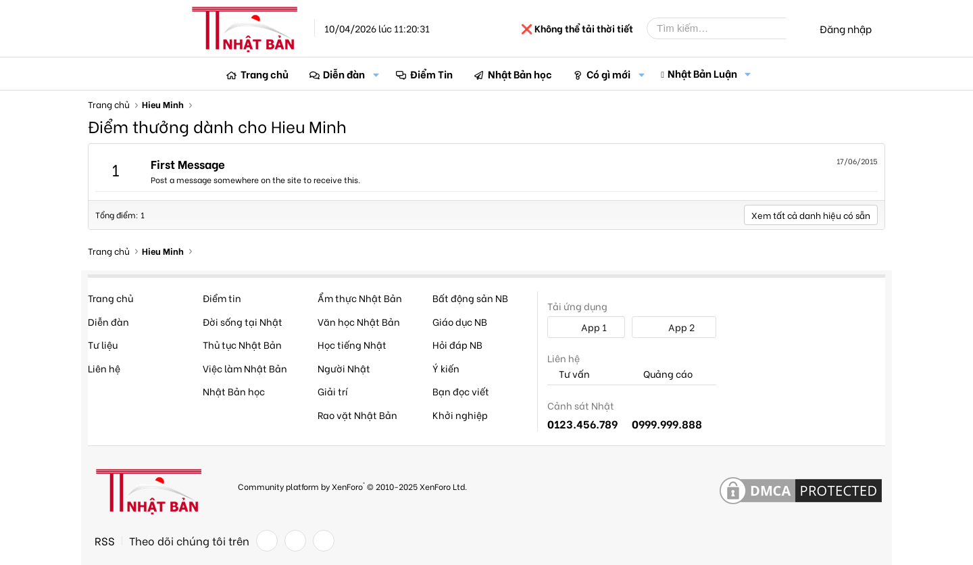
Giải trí (333, 391)
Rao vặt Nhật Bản (357, 415)
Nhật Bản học (520, 73)
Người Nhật (344, 368)
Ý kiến (445, 368)
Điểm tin (222, 298)
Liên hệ (104, 368)
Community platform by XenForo (352, 485)
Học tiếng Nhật (352, 344)
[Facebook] (267, 540)
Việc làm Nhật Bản (245, 368)
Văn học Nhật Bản (359, 321)
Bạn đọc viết (460, 391)
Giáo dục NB (459, 321)
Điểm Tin (431, 73)
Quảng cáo (662, 374)
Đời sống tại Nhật (242, 321)
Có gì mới (608, 73)
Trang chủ (265, 73)
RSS (105, 540)
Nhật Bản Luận (702, 73)
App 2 (674, 327)
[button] (375, 74)
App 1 (586, 327)
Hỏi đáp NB (457, 344)
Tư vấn (568, 374)
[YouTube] (323, 540)
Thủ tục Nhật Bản (242, 344)
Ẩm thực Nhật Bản (360, 298)
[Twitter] (295, 540)
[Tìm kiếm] (726, 28)
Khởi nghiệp (460, 415)
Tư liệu (103, 344)
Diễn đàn (344, 73)
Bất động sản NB (470, 298)
